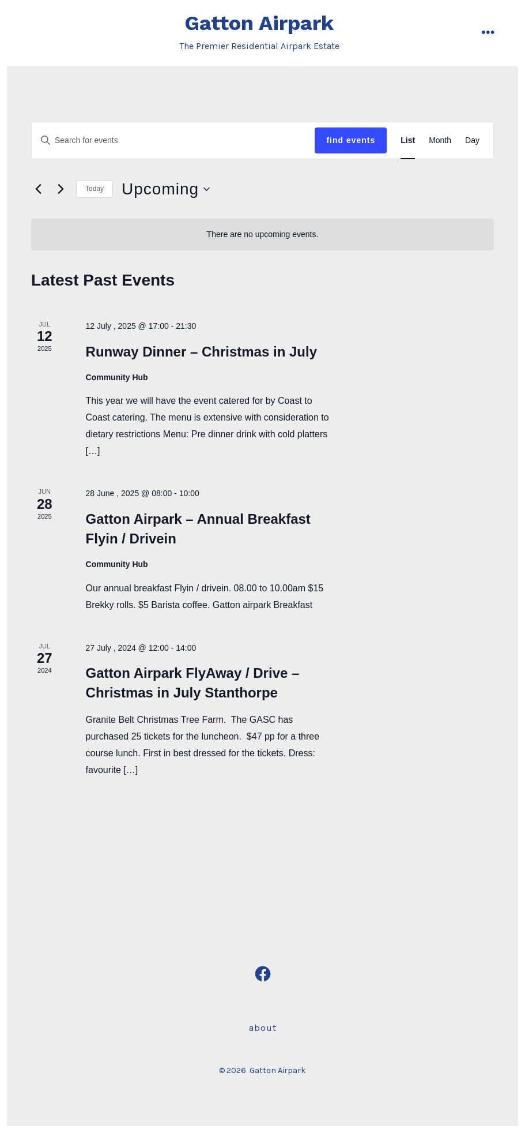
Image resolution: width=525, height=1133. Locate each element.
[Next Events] (60, 189)
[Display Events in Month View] (440, 140)
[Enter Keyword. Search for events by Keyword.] (173, 140)
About (263, 1027)
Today (94, 189)
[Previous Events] (38, 189)
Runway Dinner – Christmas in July (201, 351)
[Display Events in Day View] (472, 140)
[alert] (262, 234)
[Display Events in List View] (408, 140)
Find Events (350, 140)
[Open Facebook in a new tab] (262, 973)
